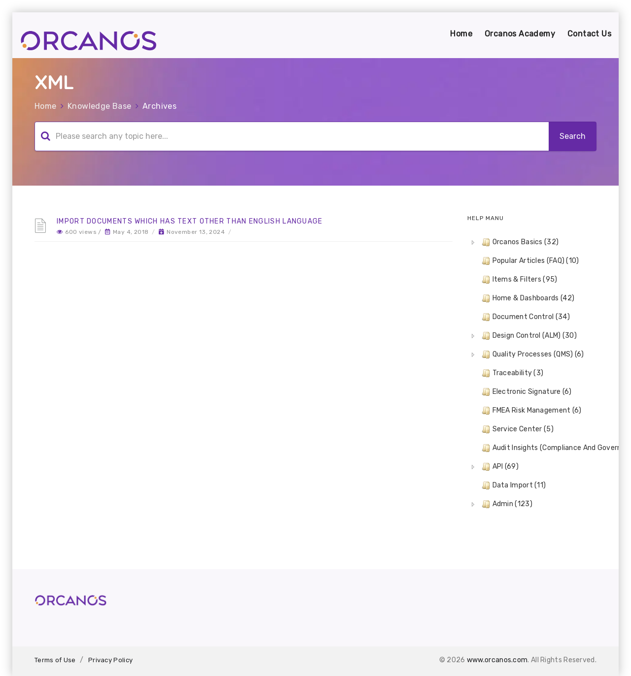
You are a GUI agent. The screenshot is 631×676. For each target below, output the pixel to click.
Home (461, 33)
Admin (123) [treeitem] (506, 504)
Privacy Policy (110, 660)
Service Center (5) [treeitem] (517, 429)
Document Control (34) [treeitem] (525, 317)
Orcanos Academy (520, 33)
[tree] (532, 373)
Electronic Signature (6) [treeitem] (526, 392)
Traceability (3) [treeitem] (512, 373)
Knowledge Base (100, 106)
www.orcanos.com (497, 660)
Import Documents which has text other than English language (190, 221)
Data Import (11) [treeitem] (513, 485)
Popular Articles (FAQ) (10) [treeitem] (529, 261)
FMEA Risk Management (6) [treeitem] (531, 411)
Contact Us (589, 33)
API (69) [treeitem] (499, 467)
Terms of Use (55, 660)
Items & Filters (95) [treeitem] (519, 280)
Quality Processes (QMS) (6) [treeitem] (532, 354)
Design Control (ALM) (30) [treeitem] (528, 336)
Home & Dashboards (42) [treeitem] (527, 298)
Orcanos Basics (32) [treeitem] (519, 242)
